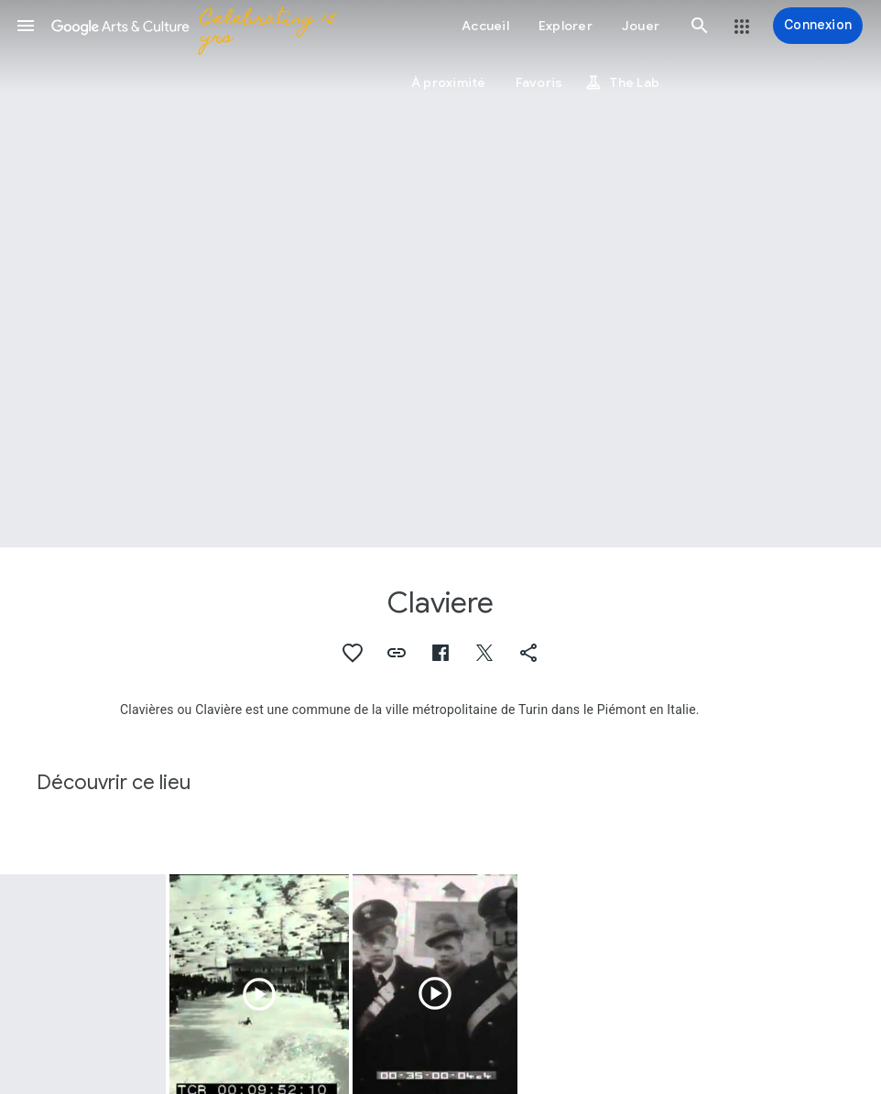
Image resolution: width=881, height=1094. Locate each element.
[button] (26, 26)
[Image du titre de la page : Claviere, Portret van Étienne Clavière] (440, 273)
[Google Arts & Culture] (197, 25)
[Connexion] (818, 25)
